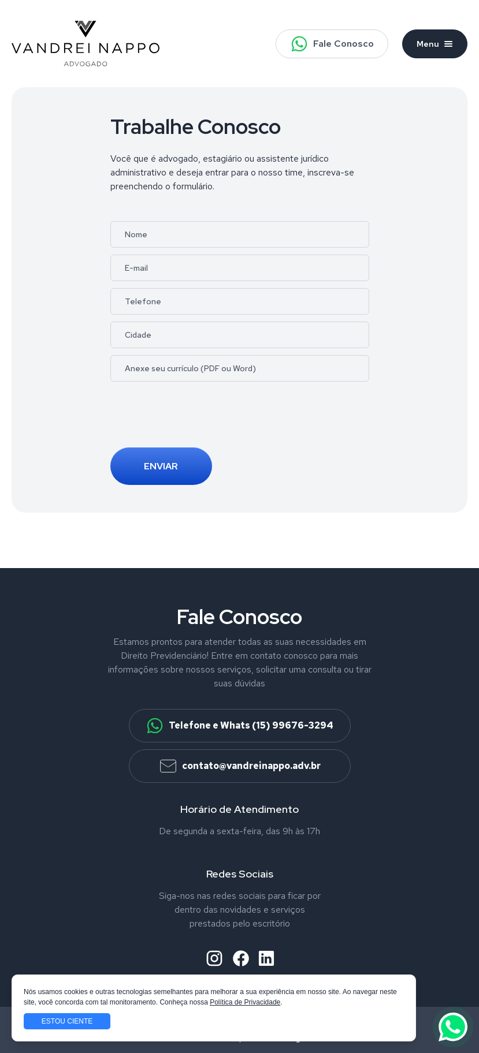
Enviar (161, 466)
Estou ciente (67, 1021)
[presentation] (198, 417)
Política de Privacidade (245, 1002)
